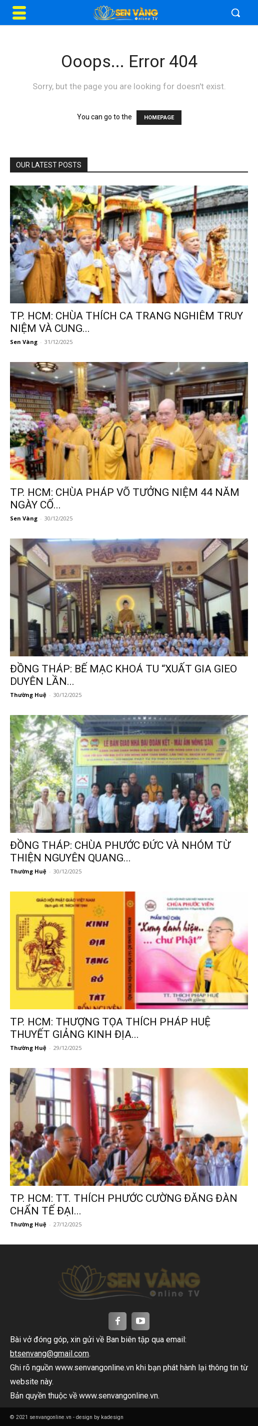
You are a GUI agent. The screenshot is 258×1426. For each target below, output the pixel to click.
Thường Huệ (28, 694)
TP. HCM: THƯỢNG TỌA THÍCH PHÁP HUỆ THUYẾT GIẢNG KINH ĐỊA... (110, 1028)
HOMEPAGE (159, 117)
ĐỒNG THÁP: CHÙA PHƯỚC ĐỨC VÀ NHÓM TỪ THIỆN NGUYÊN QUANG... (120, 851)
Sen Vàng (24, 341)
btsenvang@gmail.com (49, 1353)
